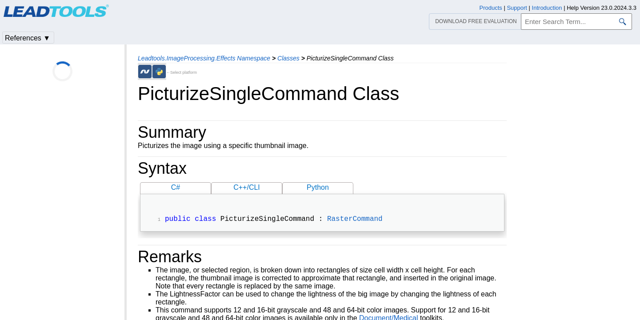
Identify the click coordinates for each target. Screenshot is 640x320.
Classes (288, 58)
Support (517, 7)
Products (491, 7)
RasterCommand (355, 220)
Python (318, 187)
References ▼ (27, 38)
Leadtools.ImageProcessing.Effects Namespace (204, 58)
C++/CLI (246, 187)
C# (175, 187)
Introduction (547, 7)
